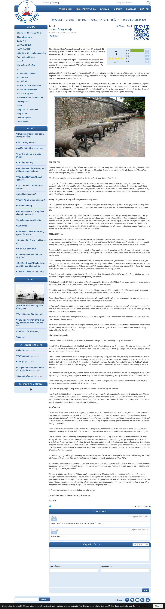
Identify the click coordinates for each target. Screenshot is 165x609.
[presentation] (71, 580)
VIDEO (31, 279)
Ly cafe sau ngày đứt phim (29, 220)
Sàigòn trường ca (25, 376)
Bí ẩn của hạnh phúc (26, 249)
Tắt (135, 544)
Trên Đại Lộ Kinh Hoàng (28, 331)
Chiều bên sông (24, 206)
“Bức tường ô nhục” (26, 142)
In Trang (50, 506)
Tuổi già (21, 362)
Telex (140, 544)
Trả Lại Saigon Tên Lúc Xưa (30, 314)
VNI (146, 544)
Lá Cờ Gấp (22, 226)
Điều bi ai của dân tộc (27, 194)
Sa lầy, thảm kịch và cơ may (30, 148)
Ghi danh (45, 3)
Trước (121, 26)
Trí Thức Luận (23, 356)
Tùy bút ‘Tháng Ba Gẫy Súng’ (30, 272)
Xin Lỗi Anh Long (25, 163)
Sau (128, 26)
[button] (31, 33)
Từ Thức (53, 36)
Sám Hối (21, 337)
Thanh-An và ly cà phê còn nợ (31, 200)
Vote (147, 50)
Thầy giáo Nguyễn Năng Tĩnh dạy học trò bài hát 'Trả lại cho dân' (30, 323)
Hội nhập (55, 3)
